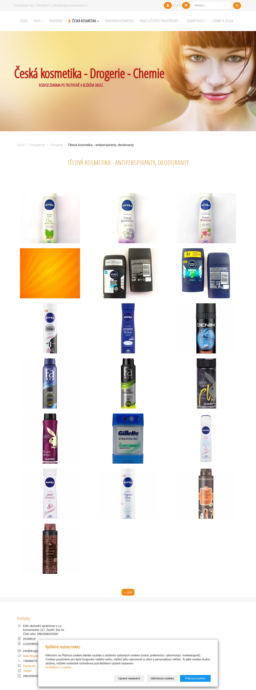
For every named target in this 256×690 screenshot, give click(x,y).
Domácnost (197, 21)
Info (38, 21)
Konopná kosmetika (119, 21)
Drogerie (57, 21)
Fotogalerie (37, 145)
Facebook (29, 666)
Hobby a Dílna (223, 21)
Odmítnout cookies (162, 678)
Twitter (27, 671)
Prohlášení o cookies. (58, 667)
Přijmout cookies (195, 678)
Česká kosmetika (85, 21)
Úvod (24, 21)
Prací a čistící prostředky (160, 21)
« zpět (128, 592)
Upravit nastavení (129, 678)
